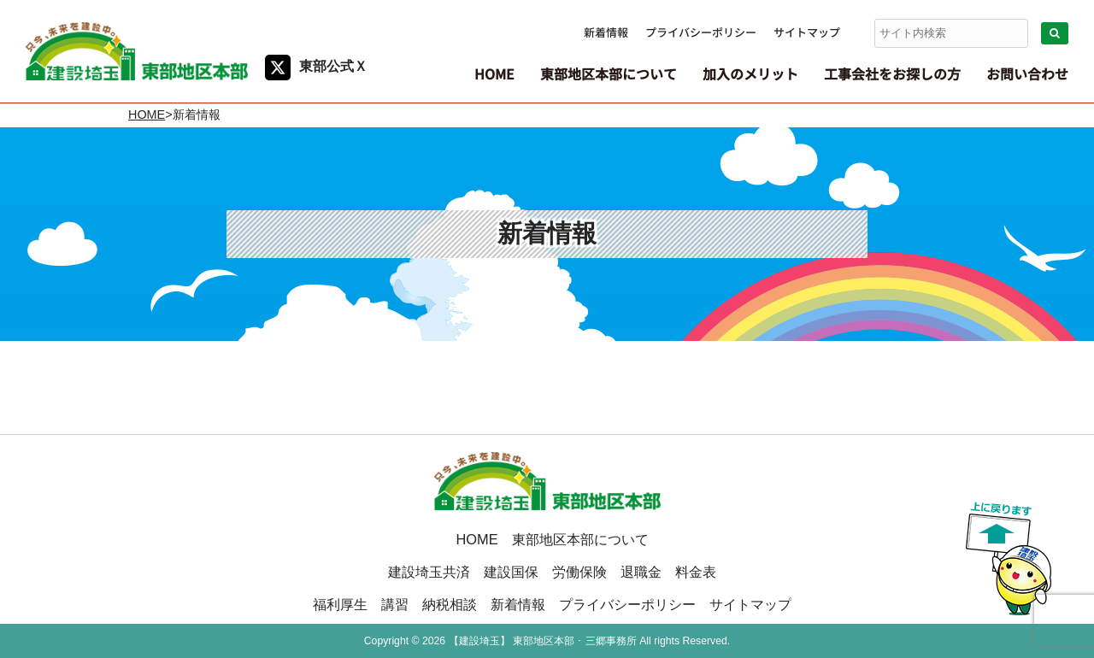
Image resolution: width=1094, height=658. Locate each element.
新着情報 (606, 32)
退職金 (641, 571)
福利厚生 (340, 604)
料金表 (695, 571)
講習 (395, 604)
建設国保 (511, 571)
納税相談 (449, 604)
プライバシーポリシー (700, 32)
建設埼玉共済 (429, 571)
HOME (146, 114)
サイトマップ (806, 32)
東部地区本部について (580, 539)
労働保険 (579, 571)
